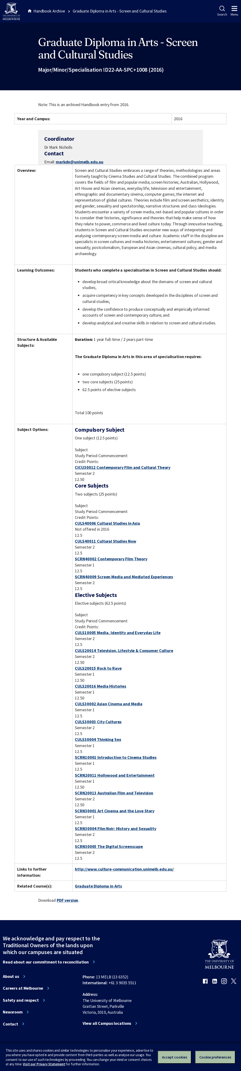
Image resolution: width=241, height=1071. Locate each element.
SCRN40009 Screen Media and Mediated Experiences (124, 576)
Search (222, 11)
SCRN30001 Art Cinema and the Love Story (114, 811)
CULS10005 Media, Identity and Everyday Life (117, 632)
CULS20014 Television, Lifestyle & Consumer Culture (124, 650)
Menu (234, 11)
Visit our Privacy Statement (44, 1064)
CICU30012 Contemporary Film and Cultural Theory (122, 467)
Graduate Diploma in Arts (98, 886)
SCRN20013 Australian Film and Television (114, 793)
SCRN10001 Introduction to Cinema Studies (116, 757)
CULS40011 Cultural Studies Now (105, 541)
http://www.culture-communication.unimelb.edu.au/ (124, 869)
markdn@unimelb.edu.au (79, 162)
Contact (10, 1024)
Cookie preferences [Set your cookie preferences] (215, 1057)
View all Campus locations (107, 1023)
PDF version (67, 900)
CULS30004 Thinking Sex (98, 739)
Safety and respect (21, 1000)
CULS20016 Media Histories (100, 686)
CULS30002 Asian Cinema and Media (108, 704)
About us (11, 976)
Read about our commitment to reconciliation (46, 962)
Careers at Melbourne (23, 988)
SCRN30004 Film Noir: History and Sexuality (115, 828)
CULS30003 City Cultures (98, 721)
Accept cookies (174, 1057)
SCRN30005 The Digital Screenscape (109, 846)
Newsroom (13, 1012)
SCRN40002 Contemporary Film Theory (111, 559)
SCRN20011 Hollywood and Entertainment (114, 775)
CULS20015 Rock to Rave (98, 668)
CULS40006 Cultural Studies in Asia (107, 523)
